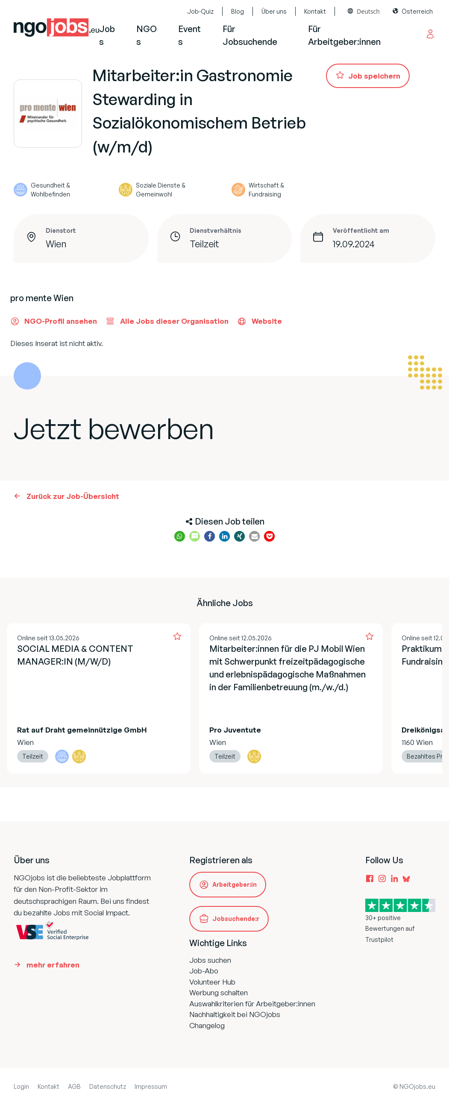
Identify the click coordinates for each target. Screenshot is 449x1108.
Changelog (207, 1025)
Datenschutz (107, 1086)
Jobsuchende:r (235, 918)
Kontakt (315, 11)
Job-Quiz (200, 11)
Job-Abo (203, 970)
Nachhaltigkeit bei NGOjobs (234, 1014)
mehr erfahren (52, 964)
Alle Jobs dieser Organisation (167, 321)
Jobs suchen (210, 960)
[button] (179, 536)
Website (259, 321)
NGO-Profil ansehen (53, 321)
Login (21, 1086)
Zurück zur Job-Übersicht (72, 496)
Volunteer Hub (212, 981)
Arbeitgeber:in (234, 884)
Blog (237, 11)
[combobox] (363, 11)
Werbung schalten (218, 992)
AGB (74, 1086)
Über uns (274, 11)
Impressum (151, 1086)
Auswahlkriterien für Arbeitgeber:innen (252, 1003)
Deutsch (368, 11)
